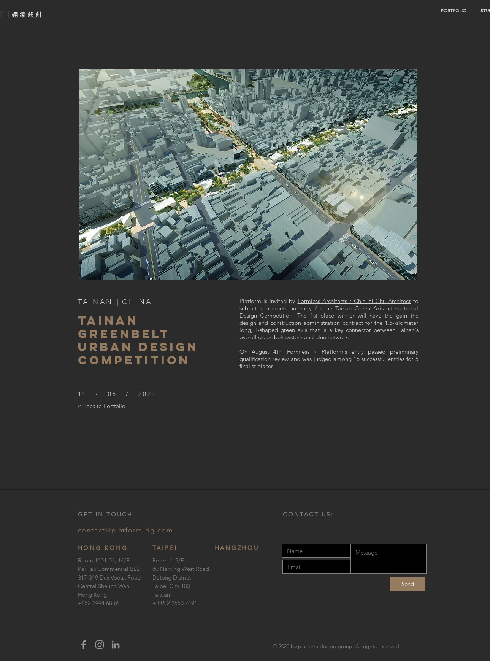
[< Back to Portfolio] (101, 405)
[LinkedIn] (115, 644)
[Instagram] (99, 644)
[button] (248, 174)
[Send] (407, 584)
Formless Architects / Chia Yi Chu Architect (354, 301)
